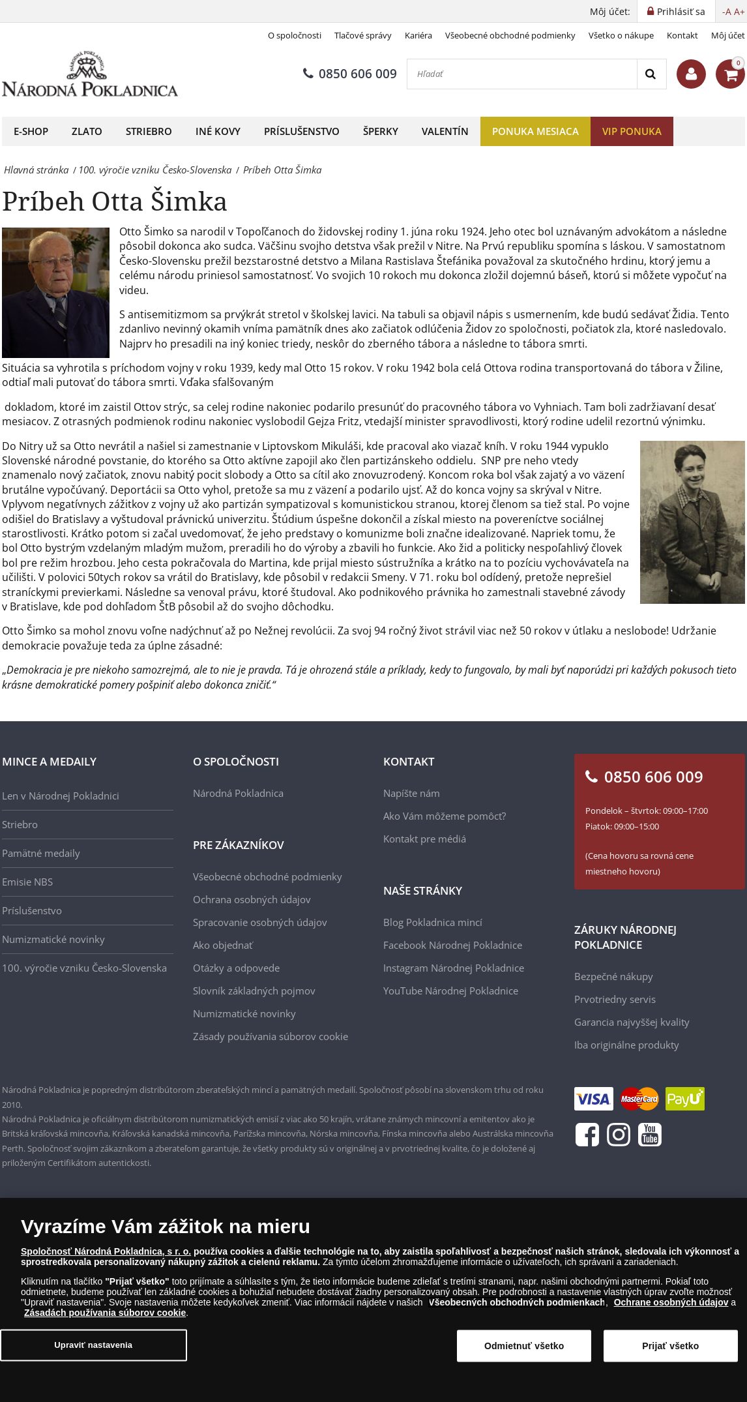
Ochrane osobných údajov (671, 1308)
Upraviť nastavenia (93, 1351)
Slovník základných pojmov (254, 990)
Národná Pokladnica (238, 792)
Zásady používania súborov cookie (270, 1036)
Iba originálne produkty (626, 1044)
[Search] (651, 74)
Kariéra (418, 35)
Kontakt (682, 35)
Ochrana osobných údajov (252, 899)
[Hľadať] (522, 74)
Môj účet (728, 35)
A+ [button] (739, 11)
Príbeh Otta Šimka (115, 200)
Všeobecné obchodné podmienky (510, 35)
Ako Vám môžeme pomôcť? (444, 815)
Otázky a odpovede (236, 967)
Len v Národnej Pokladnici (60, 795)
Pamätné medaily (41, 852)
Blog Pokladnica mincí (432, 922)
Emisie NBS (27, 881)
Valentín (445, 131)
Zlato (87, 131)
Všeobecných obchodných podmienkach (517, 1308)
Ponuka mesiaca (535, 131)
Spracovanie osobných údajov (260, 922)
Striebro (149, 131)
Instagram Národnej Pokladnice (453, 967)
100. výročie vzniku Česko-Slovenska (84, 967)
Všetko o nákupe (621, 35)
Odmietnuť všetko (524, 1352)
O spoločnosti (294, 35)
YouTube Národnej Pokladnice (450, 990)
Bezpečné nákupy (613, 976)
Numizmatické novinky (53, 939)
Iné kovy (218, 131)
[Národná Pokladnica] (90, 74)
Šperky (380, 131)
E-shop (31, 131)
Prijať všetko (670, 1352)
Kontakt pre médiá (424, 838)
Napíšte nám (411, 792)
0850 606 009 (350, 73)
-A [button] (726, 11)
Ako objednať (222, 944)
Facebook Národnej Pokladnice (452, 944)
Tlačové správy (363, 35)
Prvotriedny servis (615, 999)
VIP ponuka (632, 131)
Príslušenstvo (302, 131)
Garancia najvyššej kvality (632, 1021)
